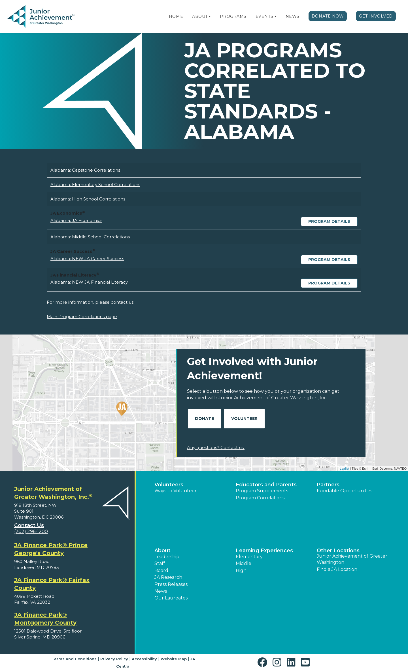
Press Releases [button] (171, 584)
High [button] (241, 570)
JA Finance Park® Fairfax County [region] (52, 584)
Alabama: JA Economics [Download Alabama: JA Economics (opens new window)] (76, 220)
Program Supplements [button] (262, 490)
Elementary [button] (249, 556)
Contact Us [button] (29, 525)
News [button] (160, 591)
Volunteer (244, 418)
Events (264, 16)
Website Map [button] (174, 659)
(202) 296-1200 (31, 531)
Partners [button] (328, 484)
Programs (233, 16)
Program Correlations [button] (260, 497)
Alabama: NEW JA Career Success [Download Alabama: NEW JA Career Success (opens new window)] (87, 258)
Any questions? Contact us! (216, 447)
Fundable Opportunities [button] (344, 490)
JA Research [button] (168, 577)
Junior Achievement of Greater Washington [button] (352, 559)
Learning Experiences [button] (264, 550)
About (200, 16)
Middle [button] (243, 563)
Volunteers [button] (168, 484)
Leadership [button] (166, 556)
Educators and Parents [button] (266, 484)
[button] (210, 16)
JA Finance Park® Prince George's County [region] (51, 549)
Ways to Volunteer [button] (175, 490)
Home (176, 16)
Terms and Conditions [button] (74, 659)
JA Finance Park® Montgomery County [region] (45, 618)
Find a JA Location (337, 569)
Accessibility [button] (144, 659)
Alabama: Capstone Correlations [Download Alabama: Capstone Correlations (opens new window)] (85, 170)
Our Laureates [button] (171, 598)
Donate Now (328, 16)
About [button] (162, 550)
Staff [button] (159, 563)
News (292, 16)
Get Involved (376, 16)
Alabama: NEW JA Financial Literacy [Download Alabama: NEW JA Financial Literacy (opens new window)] (89, 282)
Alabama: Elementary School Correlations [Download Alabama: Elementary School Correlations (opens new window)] (95, 184)
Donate (204, 418)
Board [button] (161, 570)
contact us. (122, 302)
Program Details (329, 221)
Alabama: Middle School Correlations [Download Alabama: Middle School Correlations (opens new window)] (90, 237)
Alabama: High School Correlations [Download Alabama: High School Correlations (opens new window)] (87, 199)
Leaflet (344, 468)
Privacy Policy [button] (114, 659)
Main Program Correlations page (82, 316)
